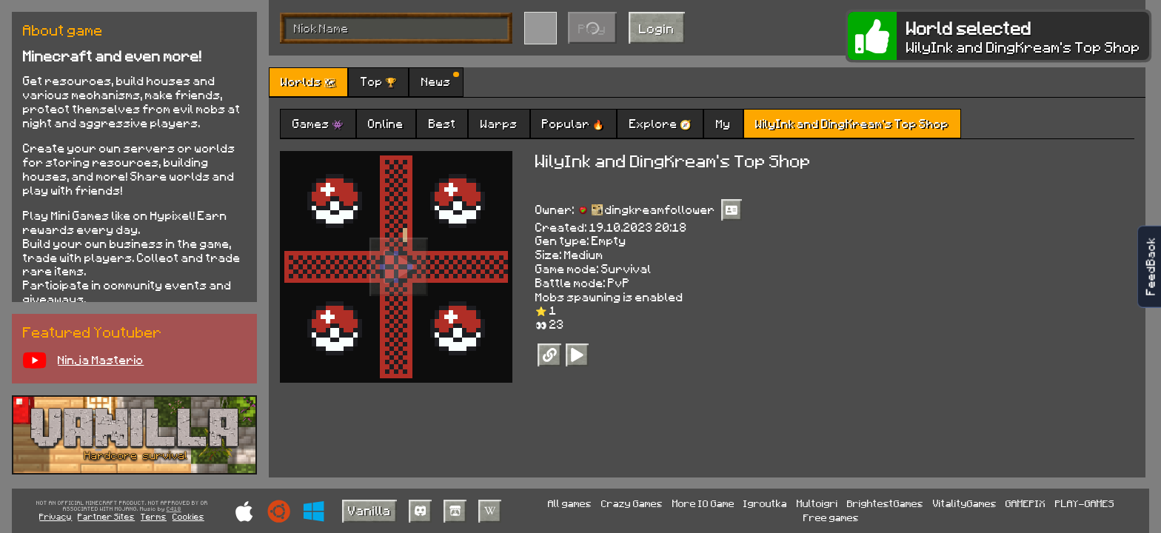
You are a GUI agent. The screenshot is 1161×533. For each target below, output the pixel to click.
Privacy (55, 516)
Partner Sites (106, 516)
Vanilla (369, 510)
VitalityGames (965, 503)
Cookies (188, 516)
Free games (831, 517)
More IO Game (703, 503)
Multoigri (817, 503)
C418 (174, 509)
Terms (154, 516)
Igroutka (765, 503)
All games (570, 503)
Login (657, 28)
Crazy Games (632, 503)
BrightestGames (885, 503)
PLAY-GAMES (1084, 503)
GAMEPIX (1025, 503)
